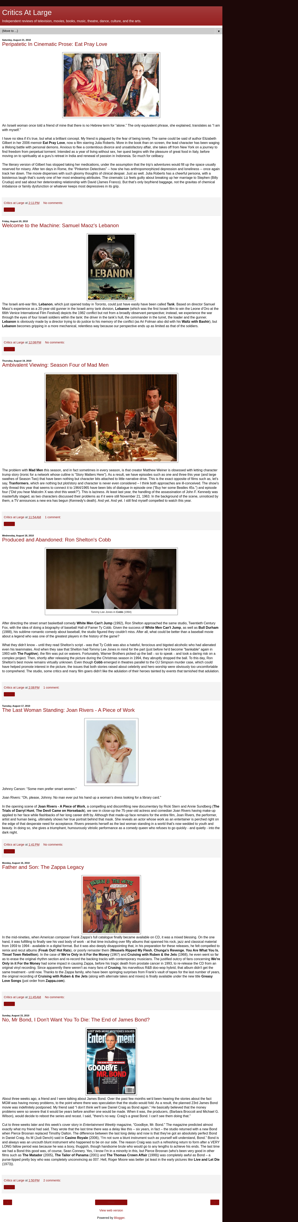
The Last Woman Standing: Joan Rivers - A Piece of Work (68, 710)
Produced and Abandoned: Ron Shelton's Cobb (56, 540)
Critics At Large (27, 12)
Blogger (119, 1217)
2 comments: (52, 1180)
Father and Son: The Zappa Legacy (43, 867)
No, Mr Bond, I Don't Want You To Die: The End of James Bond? (76, 1019)
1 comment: (53, 517)
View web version (111, 1210)
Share (9, 209)
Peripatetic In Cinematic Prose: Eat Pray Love (54, 44)
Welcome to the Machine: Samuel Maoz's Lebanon (60, 225)
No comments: (53, 203)
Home (111, 1202)
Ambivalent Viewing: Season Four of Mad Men (55, 365)
